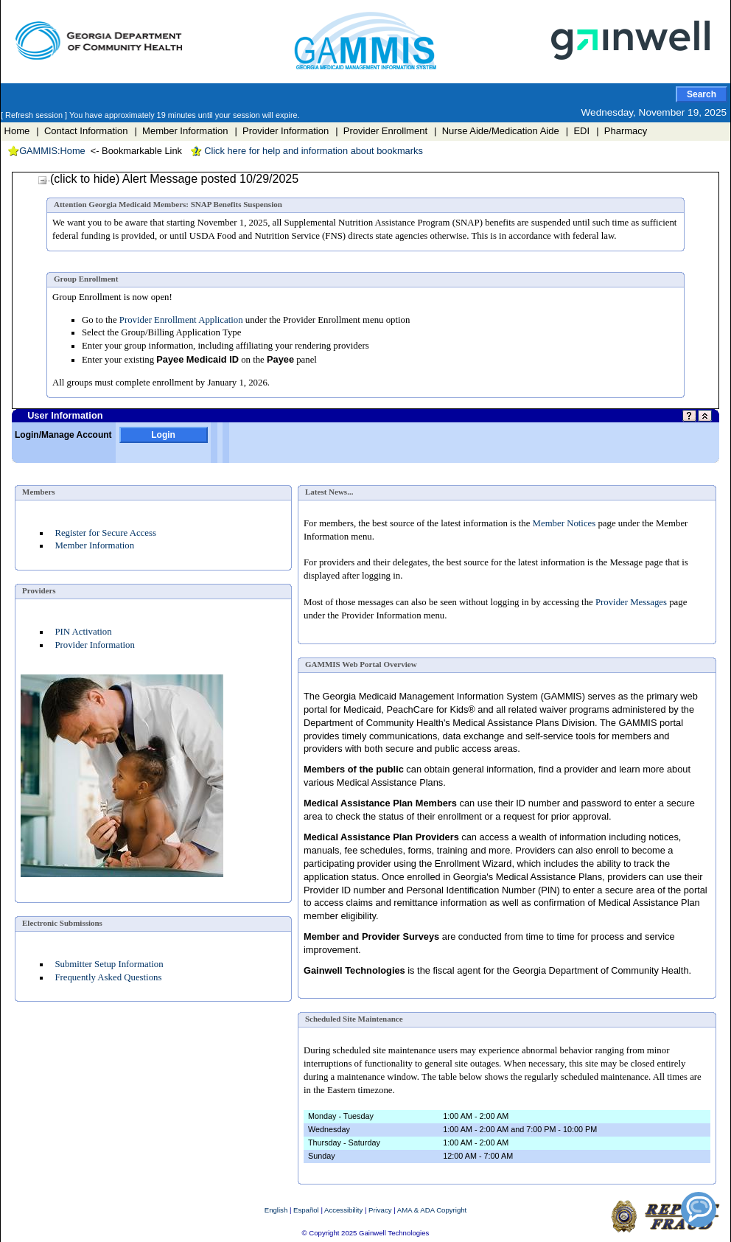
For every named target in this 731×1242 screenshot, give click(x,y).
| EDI (578, 130)
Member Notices (564, 523)
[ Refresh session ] (35, 115)
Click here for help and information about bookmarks (306, 150)
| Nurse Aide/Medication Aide (496, 130)
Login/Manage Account (63, 435)
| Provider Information (281, 130)
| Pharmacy (621, 130)
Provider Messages (631, 602)
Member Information (94, 545)
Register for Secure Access (105, 533)
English (276, 1210)
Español (306, 1210)
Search (701, 94)
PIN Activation (83, 632)
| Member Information (181, 130)
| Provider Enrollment (381, 130)
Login (163, 435)
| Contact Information (81, 130)
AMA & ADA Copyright (431, 1210)
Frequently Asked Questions (108, 977)
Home (17, 130)
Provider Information (94, 645)
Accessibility (343, 1210)
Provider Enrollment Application (181, 320)
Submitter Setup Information (109, 964)
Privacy (379, 1210)
